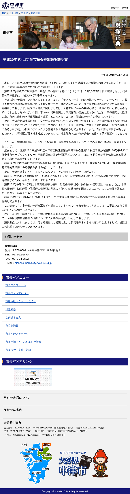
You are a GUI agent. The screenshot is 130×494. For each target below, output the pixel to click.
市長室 (24, 13)
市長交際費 (11, 325)
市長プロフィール (15, 285)
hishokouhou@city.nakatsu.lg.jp (33, 263)
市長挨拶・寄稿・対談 (18, 349)
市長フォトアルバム (17, 293)
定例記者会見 (13, 317)
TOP (4, 13)
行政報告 (35, 13)
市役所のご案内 (13, 409)
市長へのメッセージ (17, 333)
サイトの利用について (16, 397)
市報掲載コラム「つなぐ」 (20, 301)
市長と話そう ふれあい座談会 (23, 341)
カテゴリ (13, 13)
